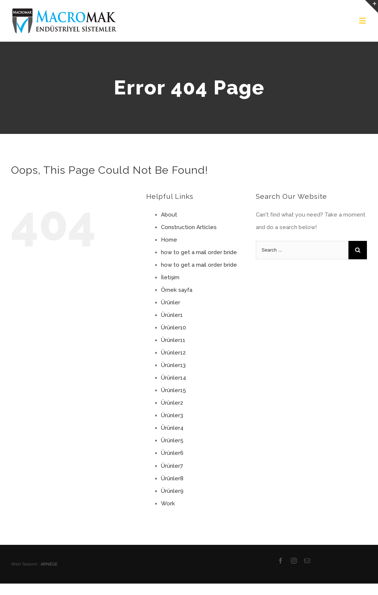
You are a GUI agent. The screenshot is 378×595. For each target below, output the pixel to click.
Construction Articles (189, 227)
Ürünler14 (173, 377)
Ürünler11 (173, 340)
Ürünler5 (172, 440)
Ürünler (170, 302)
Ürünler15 (173, 390)
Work (168, 503)
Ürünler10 (173, 327)
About (169, 214)
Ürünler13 (173, 365)
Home (169, 239)
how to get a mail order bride (199, 252)
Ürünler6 (172, 453)
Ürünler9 (172, 491)
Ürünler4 (172, 428)
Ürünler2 (172, 402)
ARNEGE (49, 564)
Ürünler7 (172, 466)
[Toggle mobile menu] (363, 20)
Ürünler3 (172, 415)
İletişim (170, 277)
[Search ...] (302, 250)
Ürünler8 (172, 478)
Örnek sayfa (176, 290)
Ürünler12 (173, 352)
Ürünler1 (172, 315)
